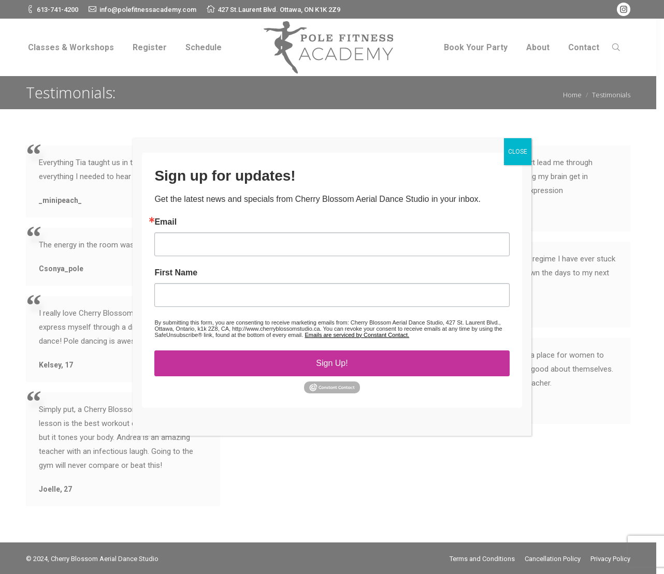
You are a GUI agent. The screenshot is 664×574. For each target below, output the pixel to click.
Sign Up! (332, 363)
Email (165, 222)
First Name (175, 273)
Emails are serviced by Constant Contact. (357, 335)
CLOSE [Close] (517, 151)
